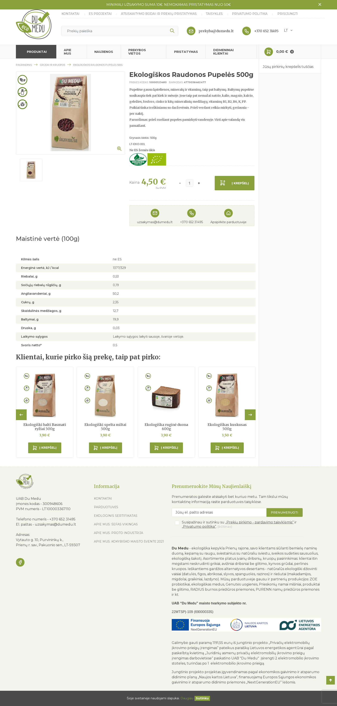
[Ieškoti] (119, 31)
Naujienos (103, 52)
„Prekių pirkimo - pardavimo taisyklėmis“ (259, 522)
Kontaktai (70, 14)
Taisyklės (215, 14)
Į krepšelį (240, 183)
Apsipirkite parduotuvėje (228, 222)
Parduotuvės (106, 507)
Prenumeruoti (284, 512)
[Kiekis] (189, 183)
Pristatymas (186, 52)
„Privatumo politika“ (199, 527)
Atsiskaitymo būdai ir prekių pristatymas (159, 14)
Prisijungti (287, 14)
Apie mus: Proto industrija (118, 533)
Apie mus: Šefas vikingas (116, 524)
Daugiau (187, 698)
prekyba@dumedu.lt (216, 31)
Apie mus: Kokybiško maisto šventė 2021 (129, 541)
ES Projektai (101, 14)
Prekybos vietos (137, 51)
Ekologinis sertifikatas (115, 516)
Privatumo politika (250, 14)
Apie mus (67, 51)
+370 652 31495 (266, 31)
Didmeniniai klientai (223, 51)
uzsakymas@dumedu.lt (155, 222)
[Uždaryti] (202, 698)
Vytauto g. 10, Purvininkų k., (39, 540)
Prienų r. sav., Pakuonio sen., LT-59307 (48, 545)
